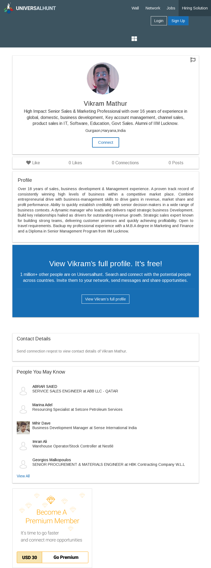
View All (23, 476)
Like (33, 162)
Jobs (171, 8)
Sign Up (178, 21)
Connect (105, 142)
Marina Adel (42, 405)
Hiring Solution (195, 8)
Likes (75, 162)
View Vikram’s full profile (105, 299)
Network (152, 8)
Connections (125, 162)
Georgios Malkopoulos (51, 460)
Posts (176, 162)
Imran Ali (39, 441)
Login (158, 21)
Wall (135, 8)
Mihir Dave (41, 423)
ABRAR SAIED (44, 386)
